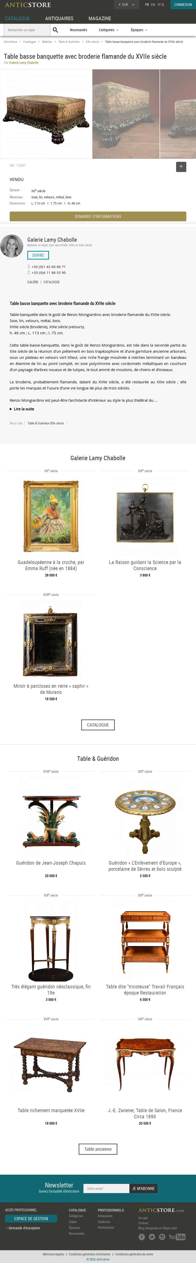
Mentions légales (53, 1254)
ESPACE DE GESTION (31, 1218)
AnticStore (10, 42)
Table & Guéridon (69, 42)
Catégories (76, 1215)
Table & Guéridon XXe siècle (46, 423)
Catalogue (29, 42)
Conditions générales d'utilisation (90, 1254)
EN (153, 4)
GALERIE (32, 282)
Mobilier (47, 42)
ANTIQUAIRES (59, 18)
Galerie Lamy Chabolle (52, 239)
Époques (74, 1227)
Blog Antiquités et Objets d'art (157, 1228)
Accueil (143, 1218)
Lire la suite (24, 408)
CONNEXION (183, 4)
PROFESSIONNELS (111, 1210)
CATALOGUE (17, 18)
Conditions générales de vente (134, 1254)
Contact (143, 1223)
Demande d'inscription (24, 1227)
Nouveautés (78, 29)
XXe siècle (92, 42)
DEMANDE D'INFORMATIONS (98, 216)
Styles (73, 1221)
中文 (161, 4)
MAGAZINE (100, 18)
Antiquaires (105, 1215)
